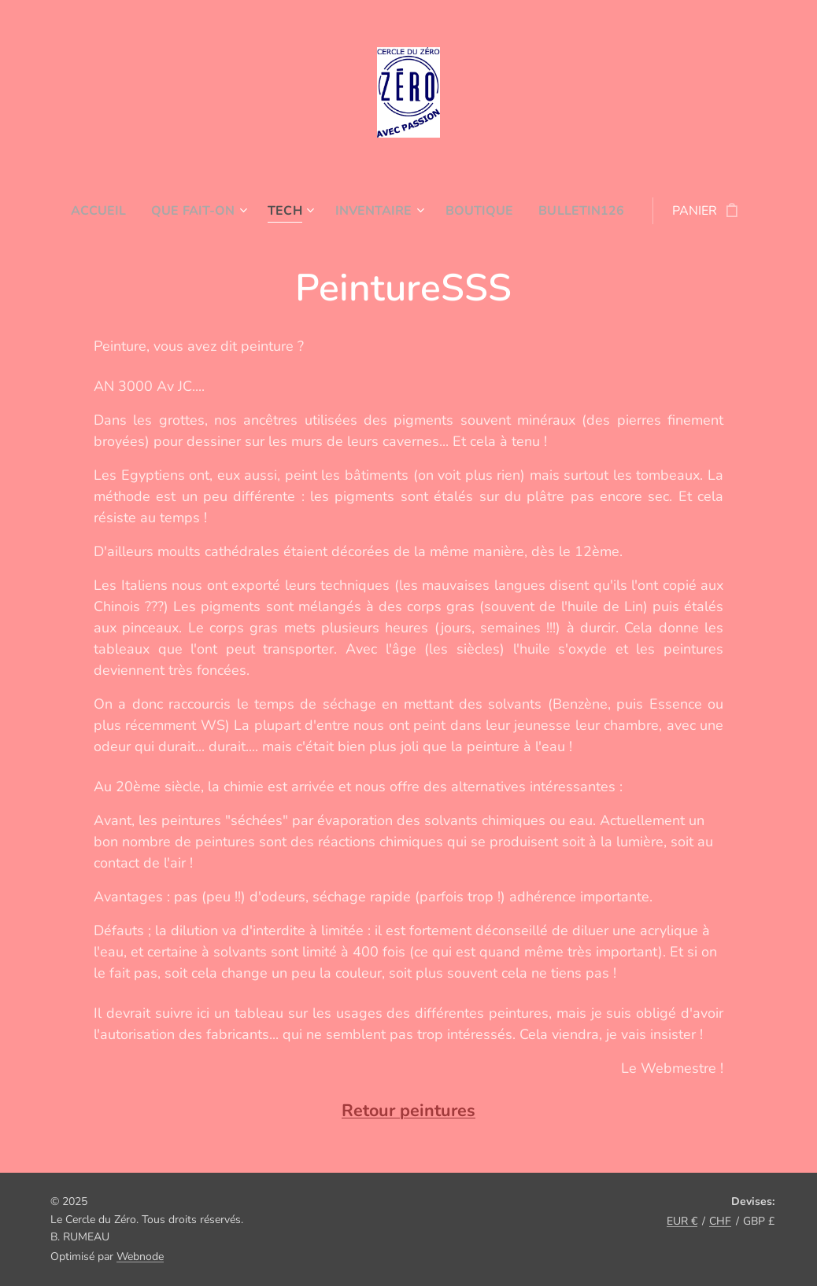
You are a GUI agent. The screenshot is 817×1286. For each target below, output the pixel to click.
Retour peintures (408, 1111)
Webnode (140, 1256)
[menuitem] (115, 210)
